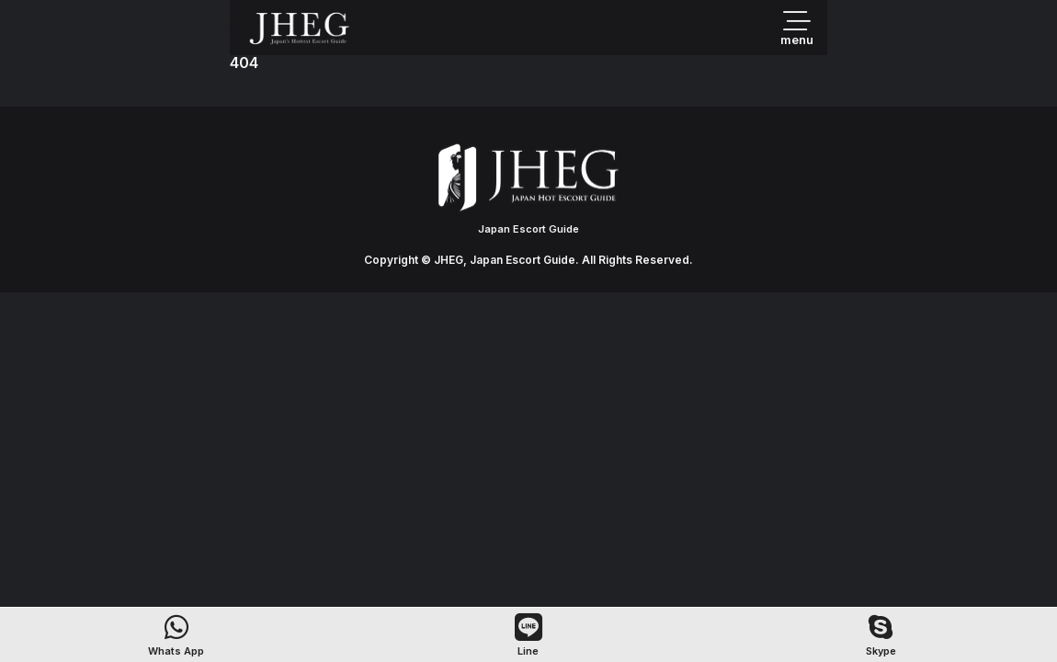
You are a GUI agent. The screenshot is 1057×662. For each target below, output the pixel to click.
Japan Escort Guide (528, 229)
